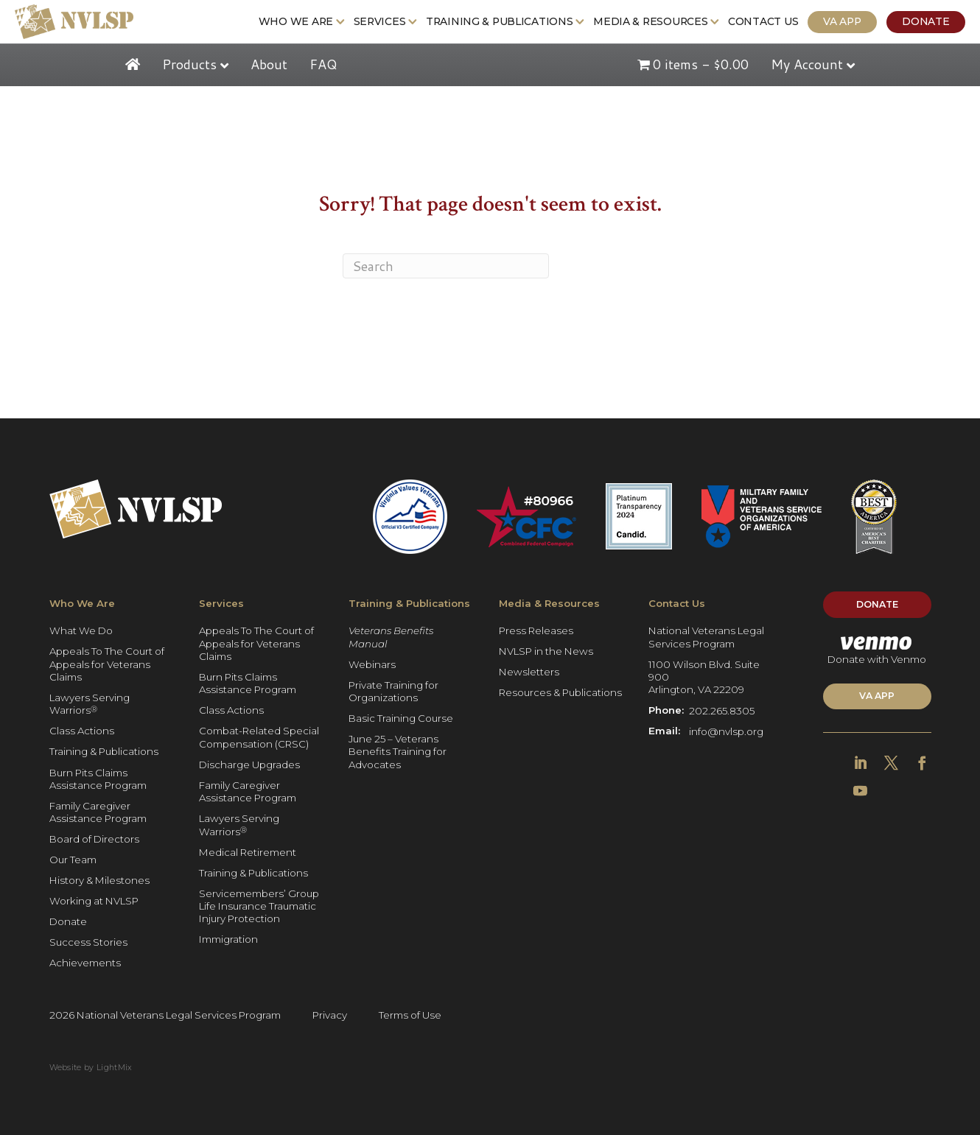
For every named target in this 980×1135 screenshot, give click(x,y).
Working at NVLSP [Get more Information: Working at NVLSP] (94, 901)
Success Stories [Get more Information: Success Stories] (88, 943)
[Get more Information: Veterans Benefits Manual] (411, 637)
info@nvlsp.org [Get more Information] (726, 731)
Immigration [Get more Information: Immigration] (228, 940)
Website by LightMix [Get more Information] (91, 1067)
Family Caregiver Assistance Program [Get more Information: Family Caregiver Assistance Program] (98, 812)
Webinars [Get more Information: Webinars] (372, 664)
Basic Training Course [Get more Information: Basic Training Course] (401, 718)
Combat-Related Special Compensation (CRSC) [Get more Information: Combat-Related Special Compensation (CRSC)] (259, 737)
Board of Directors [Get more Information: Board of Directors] (94, 840)
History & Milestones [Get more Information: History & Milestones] (99, 881)
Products (189, 64)
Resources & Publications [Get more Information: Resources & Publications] (560, 693)
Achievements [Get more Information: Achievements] (85, 963)
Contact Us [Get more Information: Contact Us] (763, 21)
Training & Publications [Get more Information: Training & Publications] (499, 21)
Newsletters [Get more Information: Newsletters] (529, 672)
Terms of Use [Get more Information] (410, 1015)
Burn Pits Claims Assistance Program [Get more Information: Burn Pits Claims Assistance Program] (98, 779)
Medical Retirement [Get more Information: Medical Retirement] (247, 852)
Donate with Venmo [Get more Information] (876, 650)
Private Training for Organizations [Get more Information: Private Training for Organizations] (393, 691)
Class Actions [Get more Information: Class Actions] (81, 731)
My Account (807, 64)
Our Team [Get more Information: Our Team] (73, 860)
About (269, 64)
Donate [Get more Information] (877, 604)
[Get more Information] (74, 21)
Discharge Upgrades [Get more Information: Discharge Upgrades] (249, 764)
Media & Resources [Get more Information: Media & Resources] (650, 21)
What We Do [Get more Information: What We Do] (81, 631)
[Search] (446, 265)
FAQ (323, 64)
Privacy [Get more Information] (329, 1015)
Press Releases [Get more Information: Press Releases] (536, 631)
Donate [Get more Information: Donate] (925, 21)
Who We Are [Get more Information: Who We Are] (296, 21)
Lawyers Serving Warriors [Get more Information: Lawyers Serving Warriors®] (89, 704)
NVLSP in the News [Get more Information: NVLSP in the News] (546, 652)
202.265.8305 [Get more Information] (722, 711)
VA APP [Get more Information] (877, 695)
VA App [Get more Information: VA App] (842, 21)
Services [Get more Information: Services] (380, 21)
